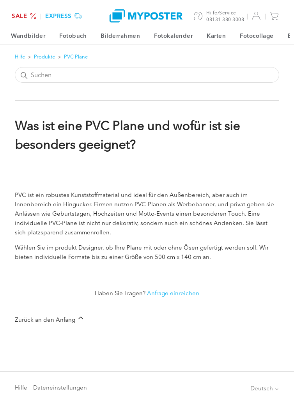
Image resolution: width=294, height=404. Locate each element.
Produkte (44, 56)
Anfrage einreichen (173, 293)
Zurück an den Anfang (50, 318)
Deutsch (264, 388)
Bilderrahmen (120, 35)
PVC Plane (76, 56)
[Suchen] (147, 75)
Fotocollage (257, 35)
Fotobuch (73, 35)
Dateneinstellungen (60, 387)
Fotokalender (173, 35)
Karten (216, 35)
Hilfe (20, 56)
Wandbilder (28, 35)
